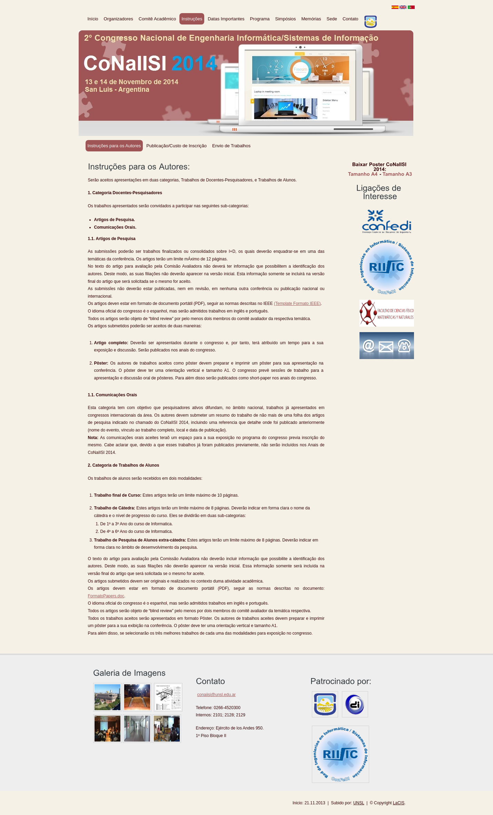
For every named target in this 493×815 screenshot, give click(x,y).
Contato (350, 18)
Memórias (311, 18)
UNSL (358, 803)
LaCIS (398, 803)
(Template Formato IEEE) (297, 303)
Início (93, 18)
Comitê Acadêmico (157, 18)
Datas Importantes (226, 18)
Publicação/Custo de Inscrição (176, 145)
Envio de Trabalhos (231, 145)
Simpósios (285, 18)
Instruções (191, 18)
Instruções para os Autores (114, 145)
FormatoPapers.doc (106, 596)
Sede (332, 18)
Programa (259, 18)
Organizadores (118, 18)
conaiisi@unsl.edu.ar (216, 694)
